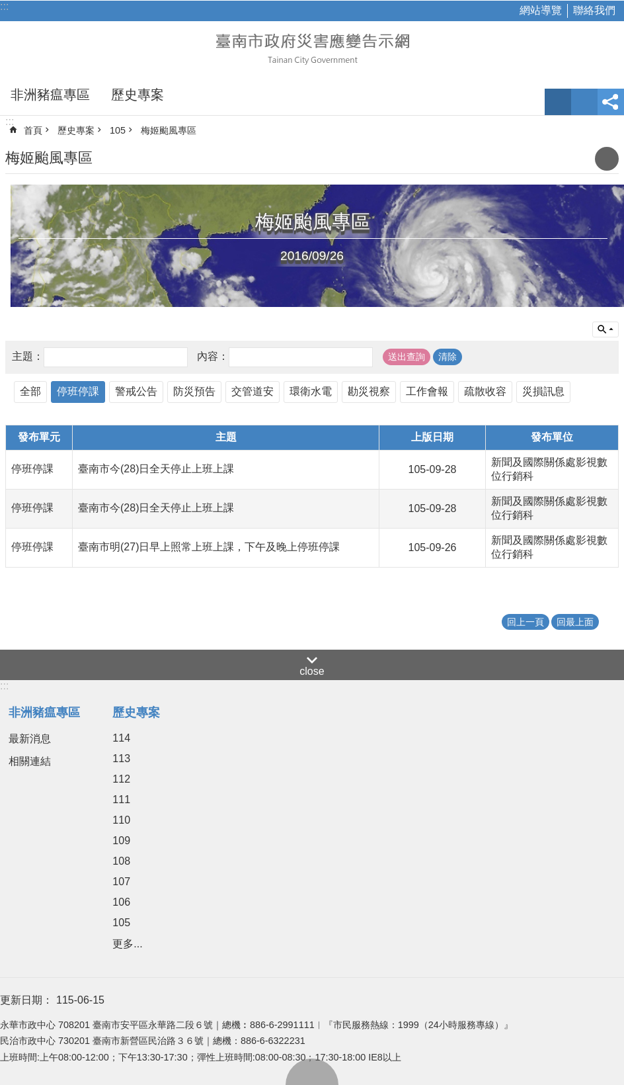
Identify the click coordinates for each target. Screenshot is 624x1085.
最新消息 (30, 738)
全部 (30, 391)
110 (121, 820)
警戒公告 (136, 391)
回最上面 (312, 1072)
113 (121, 758)
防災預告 (194, 391)
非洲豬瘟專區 (50, 94)
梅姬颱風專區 (168, 130)
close (311, 671)
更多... (127, 943)
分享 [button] (611, 102)
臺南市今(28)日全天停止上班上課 (156, 468)
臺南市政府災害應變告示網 (312, 47)
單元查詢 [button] (605, 329)
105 (118, 130)
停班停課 (78, 391)
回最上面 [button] (575, 622)
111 (121, 799)
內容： (213, 356)
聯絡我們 (594, 10)
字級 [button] (558, 102)
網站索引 (584, 102)
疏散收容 (485, 391)
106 (121, 902)
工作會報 (427, 391)
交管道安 (252, 391)
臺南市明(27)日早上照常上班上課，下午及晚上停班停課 (209, 546)
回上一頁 (525, 622)
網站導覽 (541, 10)
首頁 (33, 130)
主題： (28, 356)
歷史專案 (137, 94)
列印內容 (607, 159)
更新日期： (26, 1000)
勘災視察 (369, 391)
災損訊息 (543, 391)
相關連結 (30, 761)
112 (121, 779)
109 (121, 840)
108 (121, 861)
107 (121, 881)
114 (121, 738)
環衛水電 (311, 391)
